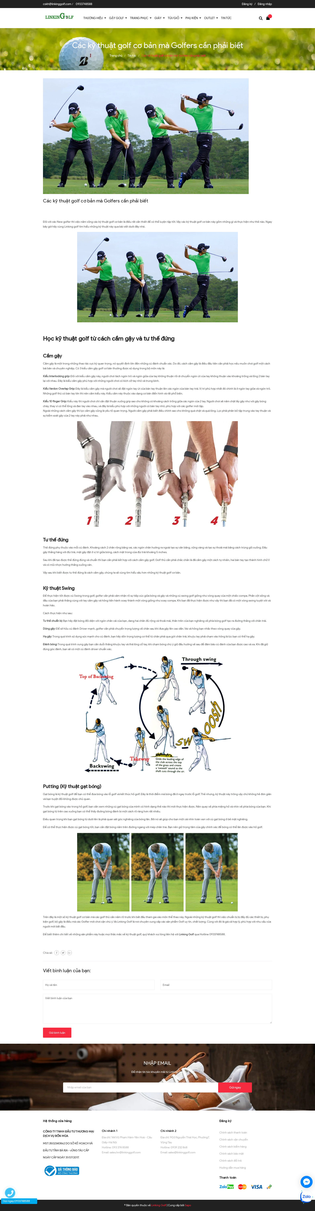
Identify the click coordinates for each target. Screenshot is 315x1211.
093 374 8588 (120, 1147)
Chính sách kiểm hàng (232, 1146)
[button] (128, 1120)
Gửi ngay (235, 1087)
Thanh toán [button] (227, 1177)
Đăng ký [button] (225, 1121)
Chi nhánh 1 (109, 1131)
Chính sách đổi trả (230, 1160)
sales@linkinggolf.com (181, 1152)
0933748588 (84, 4)
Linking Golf (186, 934)
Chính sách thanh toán (233, 1132)
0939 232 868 (179, 1147)
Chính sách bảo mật (231, 1153)
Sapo (188, 1205)
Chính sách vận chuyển (233, 1139)
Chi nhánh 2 (168, 1131)
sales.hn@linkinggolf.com (125, 1152)
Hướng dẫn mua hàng (232, 1167)
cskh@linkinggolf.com (57, 4)
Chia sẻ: (48, 953)
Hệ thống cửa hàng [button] (57, 1121)
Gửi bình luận (57, 1032)
